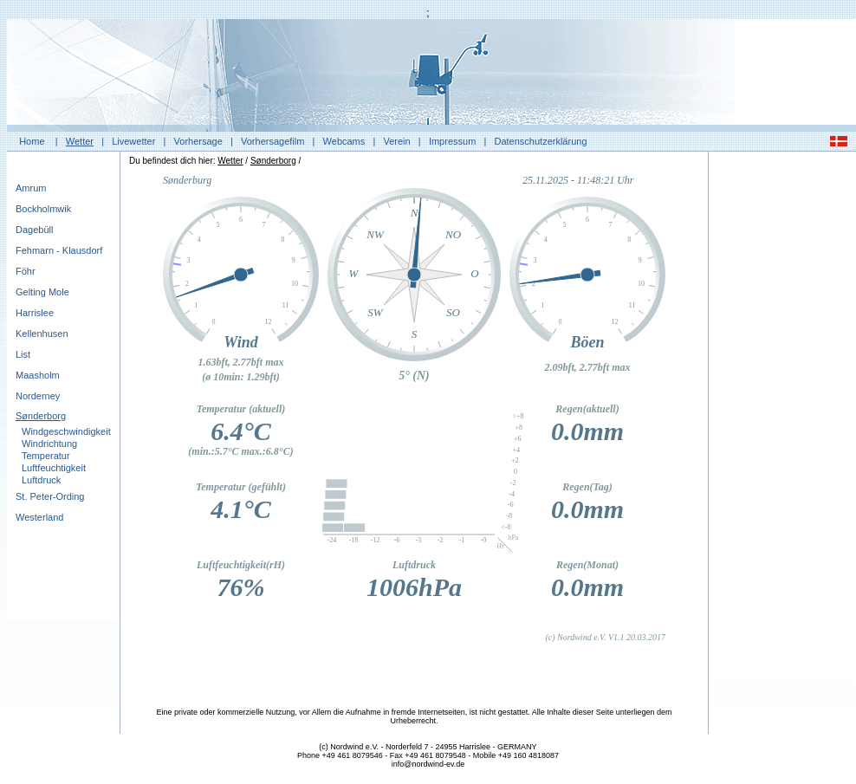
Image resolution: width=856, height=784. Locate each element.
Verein (396, 141)
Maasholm (38, 375)
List (23, 354)
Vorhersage (198, 141)
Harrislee (35, 313)
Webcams (344, 141)
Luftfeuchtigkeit (54, 468)
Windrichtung (49, 443)
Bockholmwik (43, 209)
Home (31, 141)
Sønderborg (41, 416)
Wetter (80, 141)
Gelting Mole (42, 292)
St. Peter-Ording (50, 496)
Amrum (31, 188)
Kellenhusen (42, 333)
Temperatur (46, 455)
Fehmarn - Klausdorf (59, 250)
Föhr (26, 271)
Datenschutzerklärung (541, 141)
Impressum (452, 141)
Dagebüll (34, 229)
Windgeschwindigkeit (66, 431)
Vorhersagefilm (272, 141)
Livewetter (133, 141)
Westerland (39, 517)
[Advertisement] (782, 420)
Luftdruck (41, 480)
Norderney (38, 396)
